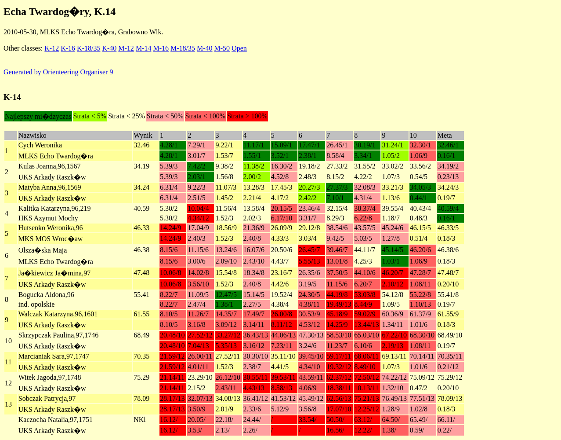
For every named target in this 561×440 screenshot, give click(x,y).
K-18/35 (88, 48)
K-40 (109, 48)
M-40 (205, 48)
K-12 (51, 48)
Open (239, 48)
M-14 (144, 48)
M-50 (222, 48)
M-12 (126, 48)
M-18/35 (182, 48)
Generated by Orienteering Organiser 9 (58, 72)
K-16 (68, 48)
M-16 (161, 48)
